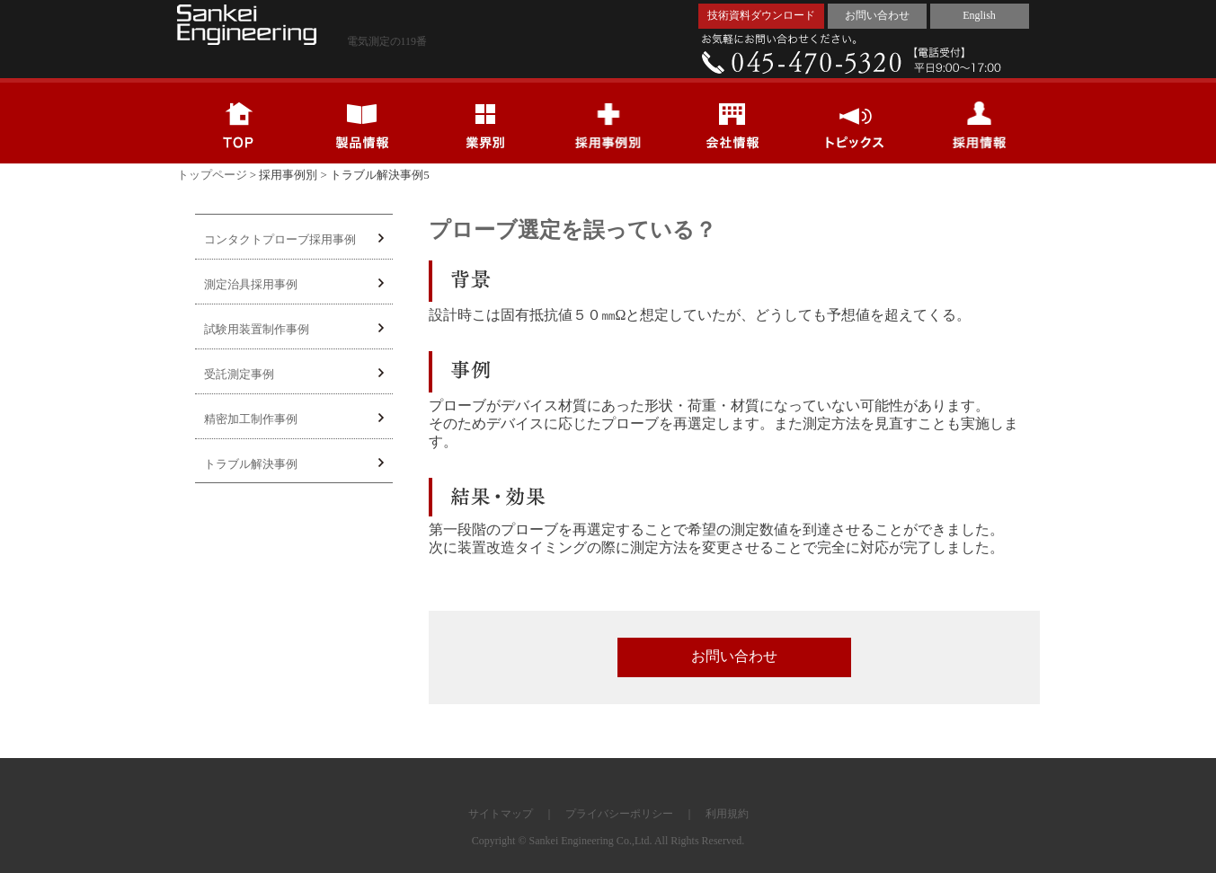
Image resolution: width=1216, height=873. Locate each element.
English (979, 15)
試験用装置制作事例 (294, 329)
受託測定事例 (294, 374)
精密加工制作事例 (294, 419)
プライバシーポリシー (619, 813)
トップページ (212, 174)
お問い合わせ (877, 15)
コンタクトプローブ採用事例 (294, 239)
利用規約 (727, 813)
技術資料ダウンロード (761, 15)
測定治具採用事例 (294, 284)
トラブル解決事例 (294, 464)
